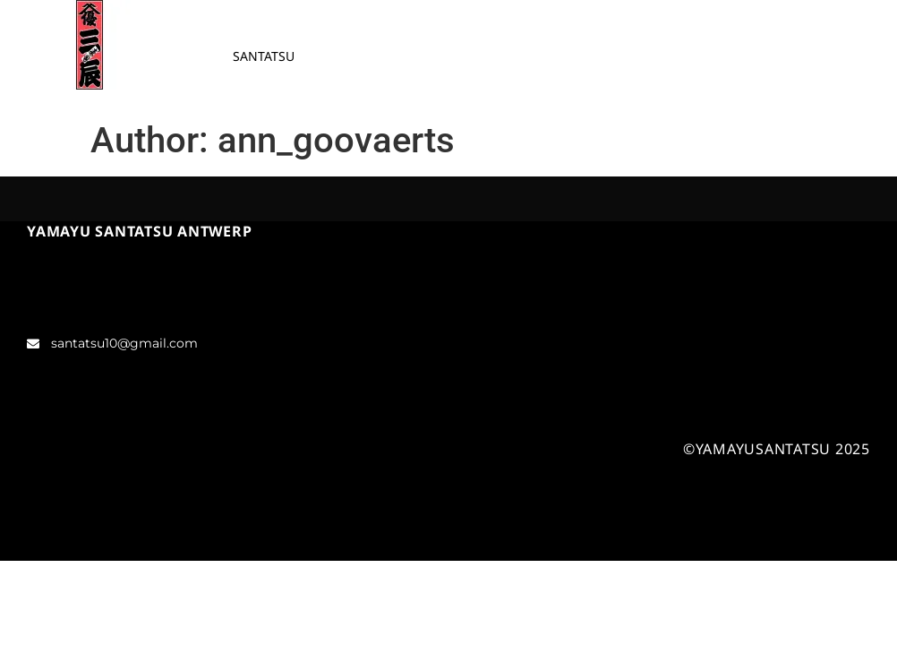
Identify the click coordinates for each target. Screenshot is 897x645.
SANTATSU (264, 55)
